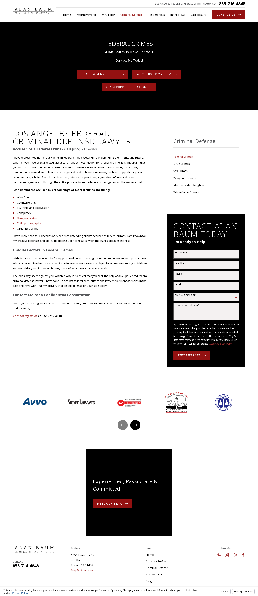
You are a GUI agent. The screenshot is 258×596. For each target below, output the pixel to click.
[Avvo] (227, 555)
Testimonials (154, 574)
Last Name (181, 263)
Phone (178, 273)
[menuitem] (206, 156)
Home (150, 555)
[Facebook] (243, 555)
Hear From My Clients (102, 75)
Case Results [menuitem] (199, 15)
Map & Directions (82, 570)
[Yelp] (235, 555)
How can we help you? (187, 305)
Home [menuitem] (67, 15)
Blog (149, 581)
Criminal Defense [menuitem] (131, 15)
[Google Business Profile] (219, 555)
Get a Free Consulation (129, 88)
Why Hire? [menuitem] (108, 15)
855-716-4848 (232, 4)
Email (178, 284)
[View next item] (135, 425)
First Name (181, 252)
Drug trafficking (27, 218)
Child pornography (29, 223)
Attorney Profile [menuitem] (87, 15)
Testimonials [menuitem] (156, 15)
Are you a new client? (186, 295)
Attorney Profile (156, 561)
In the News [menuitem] (177, 15)
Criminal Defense (157, 568)
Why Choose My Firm (156, 75)
